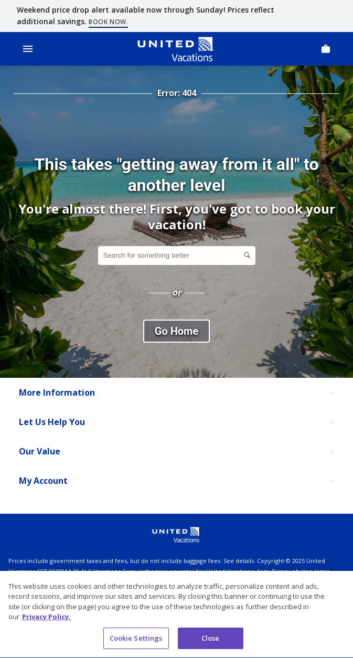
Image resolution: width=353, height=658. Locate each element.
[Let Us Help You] (176, 422)
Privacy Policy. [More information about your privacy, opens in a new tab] (46, 618)
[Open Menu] (28, 49)
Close (210, 639)
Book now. (108, 21)
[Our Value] (176, 451)
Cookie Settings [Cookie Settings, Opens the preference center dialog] (136, 639)
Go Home (176, 331)
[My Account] (176, 481)
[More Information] (176, 393)
